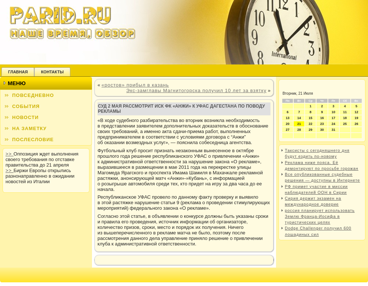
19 (356, 118)
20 (288, 124)
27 (288, 130)
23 (322, 124)
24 (333, 124)
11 (345, 112)
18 (345, 118)
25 (345, 124)
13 (288, 118)
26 (356, 124)
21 (299, 124)
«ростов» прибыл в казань (135, 85)
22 (310, 124)
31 (333, 130)
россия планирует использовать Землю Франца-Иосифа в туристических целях (320, 216)
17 (333, 118)
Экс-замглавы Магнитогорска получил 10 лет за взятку (196, 90)
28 (299, 130)
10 (333, 112)
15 (310, 118)
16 (322, 118)
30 (322, 130)
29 (310, 130)
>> (10, 154)
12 (356, 112)
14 (299, 118)
